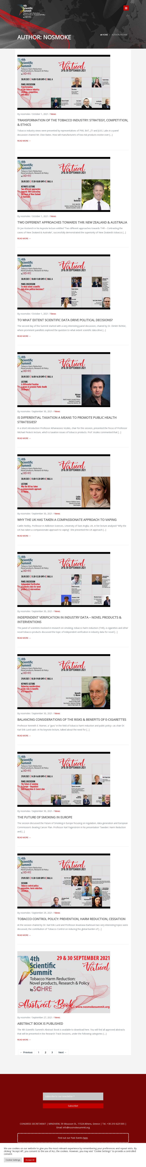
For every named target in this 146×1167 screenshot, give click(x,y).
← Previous (26, 1052)
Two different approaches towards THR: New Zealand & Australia (72, 222)
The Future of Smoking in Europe (44, 817)
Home (104, 34)
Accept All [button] (30, 1159)
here (85, 1137)
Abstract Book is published (40, 1023)
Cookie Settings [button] (13, 1159)
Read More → (24, 140)
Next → (62, 1052)
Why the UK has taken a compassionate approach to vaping (67, 520)
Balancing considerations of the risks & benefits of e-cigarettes (71, 719)
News (53, 114)
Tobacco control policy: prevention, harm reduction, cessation (71, 919)
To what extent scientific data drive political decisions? (65, 320)
